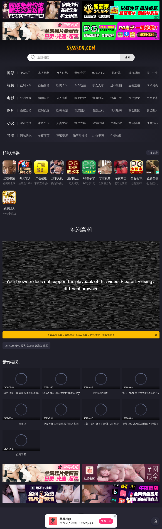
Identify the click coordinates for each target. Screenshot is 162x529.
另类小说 (116, 123)
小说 (10, 122)
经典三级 (116, 98)
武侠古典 (80, 123)
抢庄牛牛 (152, 73)
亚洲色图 (44, 110)
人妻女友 (62, 123)
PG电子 (26, 73)
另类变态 (152, 98)
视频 (10, 85)
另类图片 (152, 110)
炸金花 (116, 73)
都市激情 (25, 123)
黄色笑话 (134, 123)
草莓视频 (62, 135)
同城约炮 (25, 135)
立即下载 (106, 521)
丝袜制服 (116, 85)
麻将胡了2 (98, 73)
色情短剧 (116, 135)
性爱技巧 (152, 123)
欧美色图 (62, 110)
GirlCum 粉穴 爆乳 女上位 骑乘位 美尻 (26, 345)
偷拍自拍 (44, 98)
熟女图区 (134, 110)
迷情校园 (98, 123)
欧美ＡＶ (62, 85)
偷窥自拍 (25, 110)
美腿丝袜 (98, 110)
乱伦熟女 (134, 98)
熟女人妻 (98, 85)
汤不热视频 (80, 135)
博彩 (10, 72)
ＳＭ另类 (152, 85)
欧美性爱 (80, 98)
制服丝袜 (98, 98)
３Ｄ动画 (80, 85)
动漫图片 (80, 110)
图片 (10, 110)
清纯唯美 (116, 110)
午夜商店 (44, 135)
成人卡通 (62, 98)
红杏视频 (98, 135)
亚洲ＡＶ (25, 85)
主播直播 (134, 85)
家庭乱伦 (44, 123)
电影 (10, 97)
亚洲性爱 (25, 98)
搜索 (127, 57)
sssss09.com (81, 48)
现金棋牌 (134, 73)
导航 (10, 135)
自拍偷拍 (44, 85)
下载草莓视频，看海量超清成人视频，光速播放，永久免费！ (102, 335)
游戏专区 (80, 73)
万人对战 (62, 73)
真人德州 (44, 73)
